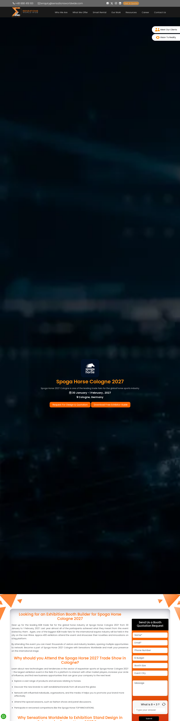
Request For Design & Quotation (70, 404)
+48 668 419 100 (24, 3)
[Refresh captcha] (164, 704)
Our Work (116, 12)
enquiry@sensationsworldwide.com (62, 3)
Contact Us (160, 12)
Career (145, 12)
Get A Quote (131, 3)
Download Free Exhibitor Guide (111, 404)
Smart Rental (99, 12)
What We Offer (80, 12)
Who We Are (61, 12)
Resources (131, 12)
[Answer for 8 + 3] (150, 710)
